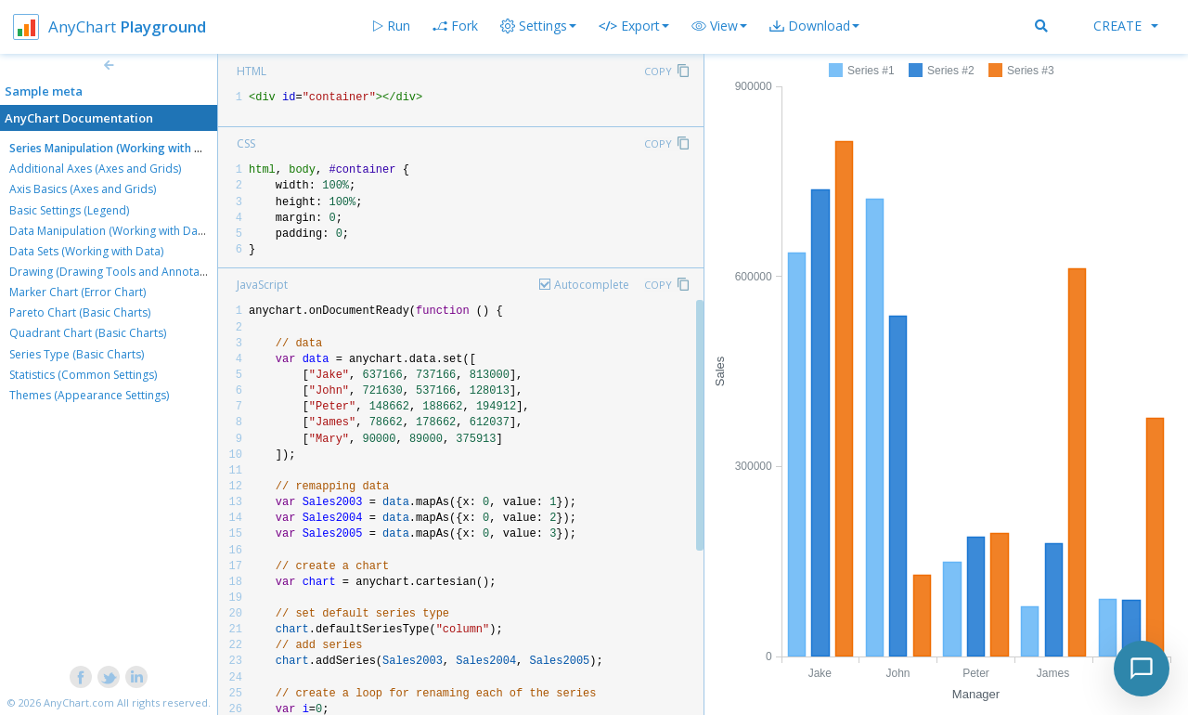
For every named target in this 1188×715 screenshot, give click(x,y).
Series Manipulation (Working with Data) (116, 148)
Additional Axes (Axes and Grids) (95, 168)
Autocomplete (591, 284)
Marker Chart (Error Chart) (77, 292)
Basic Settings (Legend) (69, 210)
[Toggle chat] (1141, 668)
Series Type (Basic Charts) (76, 354)
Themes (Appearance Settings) (89, 395)
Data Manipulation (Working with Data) (110, 231)
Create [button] (1125, 25)
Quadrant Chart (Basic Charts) (87, 333)
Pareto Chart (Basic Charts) (79, 312)
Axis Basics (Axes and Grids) (82, 189)
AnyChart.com (79, 702)
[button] (719, 26)
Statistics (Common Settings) (83, 375)
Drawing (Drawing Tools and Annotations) (118, 272)
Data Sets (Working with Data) (86, 251)
